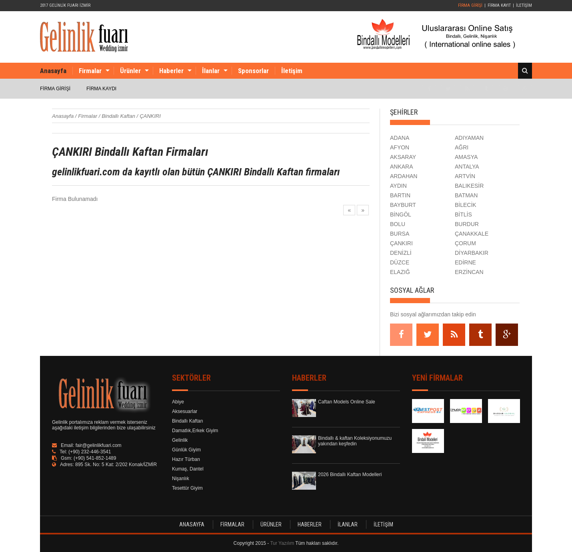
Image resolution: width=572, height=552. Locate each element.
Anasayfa (53, 71)
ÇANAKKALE (471, 233)
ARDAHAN (403, 176)
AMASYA (466, 157)
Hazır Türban (186, 459)
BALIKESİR (469, 186)
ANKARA (401, 166)
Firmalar (90, 71)
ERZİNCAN (469, 272)
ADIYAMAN (469, 138)
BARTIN (400, 195)
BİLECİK (465, 205)
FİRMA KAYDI (101, 88)
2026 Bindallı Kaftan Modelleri (350, 474)
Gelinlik (180, 440)
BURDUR (467, 224)
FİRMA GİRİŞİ (470, 5)
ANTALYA (467, 166)
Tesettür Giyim (187, 488)
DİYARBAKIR (471, 253)
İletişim (291, 71)
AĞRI (461, 147)
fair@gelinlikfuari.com (99, 445)
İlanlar (211, 71)
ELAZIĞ (400, 272)
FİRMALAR (232, 524)
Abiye (178, 402)
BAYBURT (403, 205)
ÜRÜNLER (271, 524)
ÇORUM (465, 243)
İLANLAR (348, 524)
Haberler (171, 71)
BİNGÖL (400, 214)
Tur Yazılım (282, 543)
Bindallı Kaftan (187, 421)
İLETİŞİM (524, 5)
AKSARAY (403, 157)
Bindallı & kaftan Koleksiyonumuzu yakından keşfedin (355, 441)
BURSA (399, 233)
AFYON (399, 147)
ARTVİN (465, 176)
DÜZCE (399, 262)
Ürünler (130, 71)
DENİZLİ (401, 253)
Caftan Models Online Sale (346, 402)
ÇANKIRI (401, 243)
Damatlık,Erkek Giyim (195, 430)
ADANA (399, 138)
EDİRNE (465, 262)
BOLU (397, 224)
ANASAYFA (191, 524)
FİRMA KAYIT (499, 5)
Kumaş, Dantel (188, 469)
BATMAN (466, 195)
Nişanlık (180, 478)
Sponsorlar (253, 71)
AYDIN (398, 186)
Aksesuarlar (184, 411)
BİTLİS (463, 214)
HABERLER (310, 524)
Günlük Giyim (186, 450)
